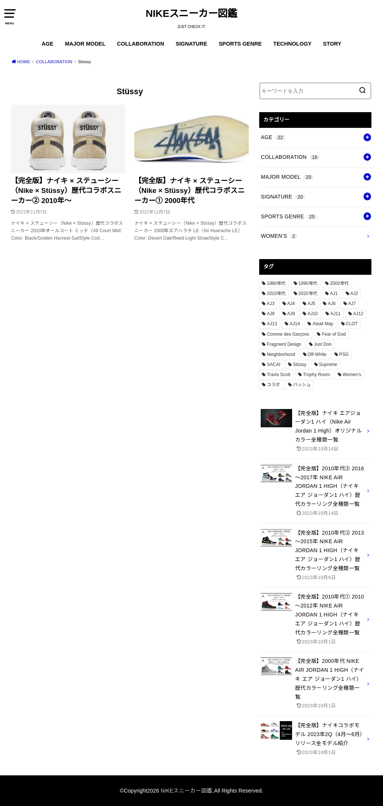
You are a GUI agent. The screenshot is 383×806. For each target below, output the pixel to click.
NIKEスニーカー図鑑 (192, 13)
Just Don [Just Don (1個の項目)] (322, 344)
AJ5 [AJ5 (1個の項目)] (311, 303)
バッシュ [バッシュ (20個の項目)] (302, 384)
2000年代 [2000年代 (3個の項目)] (339, 283)
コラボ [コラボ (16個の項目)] (273, 384)
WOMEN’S (279, 236)
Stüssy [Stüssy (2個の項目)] (299, 364)
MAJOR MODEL (85, 44)
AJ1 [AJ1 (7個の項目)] (334, 293)
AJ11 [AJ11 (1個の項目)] (335, 313)
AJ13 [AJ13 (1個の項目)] (272, 323)
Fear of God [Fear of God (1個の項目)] (334, 334)
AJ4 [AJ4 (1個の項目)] (291, 303)
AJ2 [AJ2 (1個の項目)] (354, 293)
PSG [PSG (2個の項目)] (344, 354)
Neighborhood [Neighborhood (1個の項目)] (281, 354)
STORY (332, 44)
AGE (47, 44)
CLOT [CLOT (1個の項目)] (352, 323)
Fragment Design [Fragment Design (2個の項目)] (284, 344)
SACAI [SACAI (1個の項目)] (273, 364)
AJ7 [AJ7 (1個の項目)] (352, 303)
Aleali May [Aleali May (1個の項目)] (322, 323)
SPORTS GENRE (240, 44)
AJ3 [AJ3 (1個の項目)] (271, 303)
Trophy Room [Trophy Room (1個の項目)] (316, 374)
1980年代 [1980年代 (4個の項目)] (276, 283)
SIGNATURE (191, 44)
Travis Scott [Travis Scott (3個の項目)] (278, 374)
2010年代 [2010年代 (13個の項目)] (276, 293)
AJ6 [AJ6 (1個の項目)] (331, 303)
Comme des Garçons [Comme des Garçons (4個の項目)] (288, 334)
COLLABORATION (140, 44)
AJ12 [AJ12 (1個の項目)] (358, 313)
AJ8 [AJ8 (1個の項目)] (271, 313)
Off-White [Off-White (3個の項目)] (317, 354)
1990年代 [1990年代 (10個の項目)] (308, 283)
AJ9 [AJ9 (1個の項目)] (291, 313)
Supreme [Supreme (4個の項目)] (328, 364)
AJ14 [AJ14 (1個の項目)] (294, 323)
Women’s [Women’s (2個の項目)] (352, 374)
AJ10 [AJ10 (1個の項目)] (312, 313)
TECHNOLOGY (292, 44)
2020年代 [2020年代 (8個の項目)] (308, 293)
